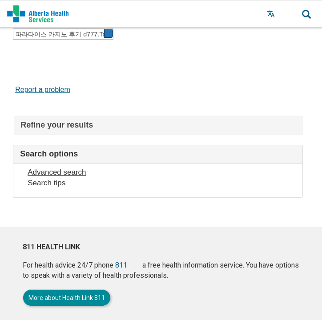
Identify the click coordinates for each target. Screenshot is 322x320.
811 (121, 265)
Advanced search (57, 172)
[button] (289, 14)
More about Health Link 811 (66, 297)
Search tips (46, 183)
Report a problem (42, 89)
